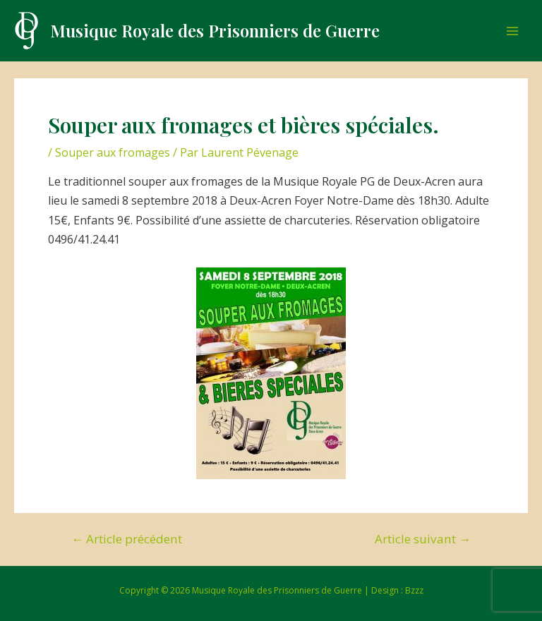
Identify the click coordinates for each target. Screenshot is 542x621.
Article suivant (423, 539)
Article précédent (126, 539)
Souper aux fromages (112, 152)
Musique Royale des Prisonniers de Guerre (215, 30)
